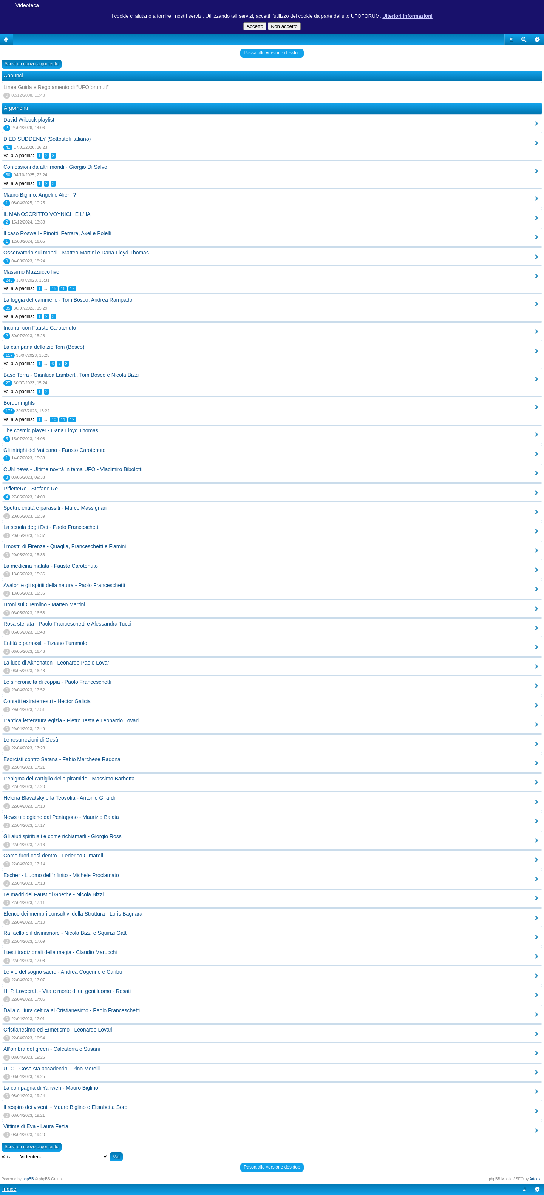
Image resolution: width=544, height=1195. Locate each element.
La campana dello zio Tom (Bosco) (44, 347)
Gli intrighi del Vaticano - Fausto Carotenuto (54, 450)
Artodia (536, 1179)
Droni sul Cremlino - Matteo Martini (44, 604)
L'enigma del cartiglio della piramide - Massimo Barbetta (68, 779)
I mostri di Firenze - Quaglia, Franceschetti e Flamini (64, 546)
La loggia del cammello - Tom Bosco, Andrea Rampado (67, 300)
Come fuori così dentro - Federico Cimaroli (53, 856)
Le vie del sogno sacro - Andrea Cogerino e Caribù (62, 972)
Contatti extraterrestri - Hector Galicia (47, 701)
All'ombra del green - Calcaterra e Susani (51, 1049)
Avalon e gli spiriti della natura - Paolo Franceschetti (64, 585)
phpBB (28, 1179)
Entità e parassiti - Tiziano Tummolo (45, 643)
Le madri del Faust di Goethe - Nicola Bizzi (53, 894)
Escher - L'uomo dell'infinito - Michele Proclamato (61, 875)
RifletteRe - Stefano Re (30, 489)
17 (72, 288)
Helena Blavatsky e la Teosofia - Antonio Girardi (59, 798)
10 (53, 419)
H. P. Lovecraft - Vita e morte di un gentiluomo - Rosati (67, 991)
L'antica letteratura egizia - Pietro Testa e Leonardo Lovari (71, 720)
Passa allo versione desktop (272, 53)
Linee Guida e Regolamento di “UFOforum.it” (56, 87)
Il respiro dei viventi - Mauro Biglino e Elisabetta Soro (65, 1107)
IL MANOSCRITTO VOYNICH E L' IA (47, 214)
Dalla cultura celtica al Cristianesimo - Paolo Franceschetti (71, 1010)
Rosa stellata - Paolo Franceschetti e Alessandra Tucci (67, 624)
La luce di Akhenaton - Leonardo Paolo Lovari (56, 663)
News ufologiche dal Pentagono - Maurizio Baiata (61, 817)
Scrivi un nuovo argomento (32, 63)
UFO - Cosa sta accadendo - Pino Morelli (51, 1068)
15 (53, 288)
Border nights (19, 403)
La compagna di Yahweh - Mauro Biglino (50, 1088)
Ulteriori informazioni (407, 16)
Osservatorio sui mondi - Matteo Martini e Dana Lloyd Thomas (76, 253)
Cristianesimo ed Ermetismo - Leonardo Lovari (58, 1030)
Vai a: (7, 1157)
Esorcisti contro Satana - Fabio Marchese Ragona (62, 759)
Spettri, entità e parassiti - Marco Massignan (55, 508)
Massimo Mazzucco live (31, 272)
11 (63, 419)
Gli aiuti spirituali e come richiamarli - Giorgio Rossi (63, 836)
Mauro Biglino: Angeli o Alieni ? (39, 195)
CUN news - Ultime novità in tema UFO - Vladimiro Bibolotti (72, 469)
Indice (9, 1189)
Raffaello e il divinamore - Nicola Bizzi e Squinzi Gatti (65, 933)
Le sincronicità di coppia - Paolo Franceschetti (57, 682)
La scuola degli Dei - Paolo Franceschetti (51, 527)
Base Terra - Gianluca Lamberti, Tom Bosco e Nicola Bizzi (71, 375)
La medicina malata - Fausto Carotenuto (50, 566)
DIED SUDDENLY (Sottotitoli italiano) (47, 139)
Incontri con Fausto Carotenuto (39, 328)
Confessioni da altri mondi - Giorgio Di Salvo (55, 167)
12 (72, 419)
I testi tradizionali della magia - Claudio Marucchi (60, 952)
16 (63, 288)
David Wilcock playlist (28, 120)
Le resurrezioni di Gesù (30, 740)
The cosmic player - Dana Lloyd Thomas (50, 430)
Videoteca (27, 5)
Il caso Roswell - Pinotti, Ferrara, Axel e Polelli (57, 233)
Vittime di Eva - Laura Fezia (35, 1126)
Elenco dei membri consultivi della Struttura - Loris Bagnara (72, 914)
